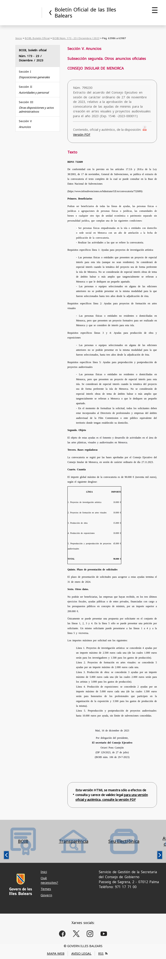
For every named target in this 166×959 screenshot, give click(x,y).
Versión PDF (81, 134)
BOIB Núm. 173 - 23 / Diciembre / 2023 (76, 38)
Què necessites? (49, 880)
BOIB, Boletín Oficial (37, 38)
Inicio (18, 38)
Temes (46, 889)
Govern (46, 895)
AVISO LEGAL (81, 953)
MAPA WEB (55, 953)
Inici (44, 872)
